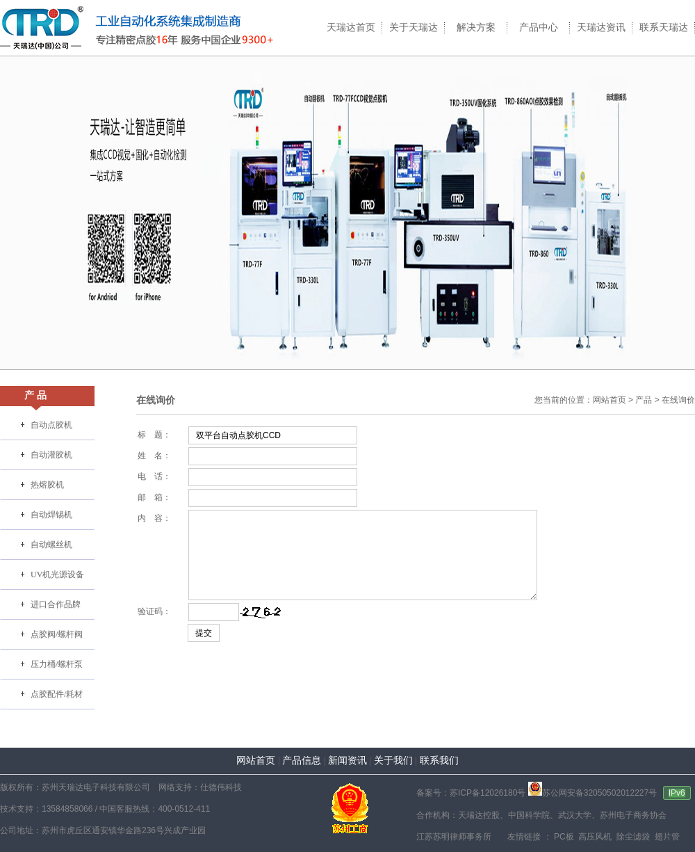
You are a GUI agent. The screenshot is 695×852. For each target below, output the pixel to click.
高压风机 (594, 837)
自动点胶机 (51, 425)
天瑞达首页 (351, 27)
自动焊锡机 (51, 515)
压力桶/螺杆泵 (57, 664)
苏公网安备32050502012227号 (592, 793)
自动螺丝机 (51, 544)
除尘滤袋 (632, 837)
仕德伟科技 (221, 787)
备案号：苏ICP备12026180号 (470, 793)
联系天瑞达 (663, 27)
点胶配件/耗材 (57, 694)
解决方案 (476, 27)
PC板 (563, 837)
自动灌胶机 (51, 455)
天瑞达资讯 (601, 27)
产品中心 (538, 27)
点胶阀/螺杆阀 (57, 634)
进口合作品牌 (56, 604)
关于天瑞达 (413, 27)
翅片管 (665, 837)
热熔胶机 (47, 485)
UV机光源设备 (57, 574)
